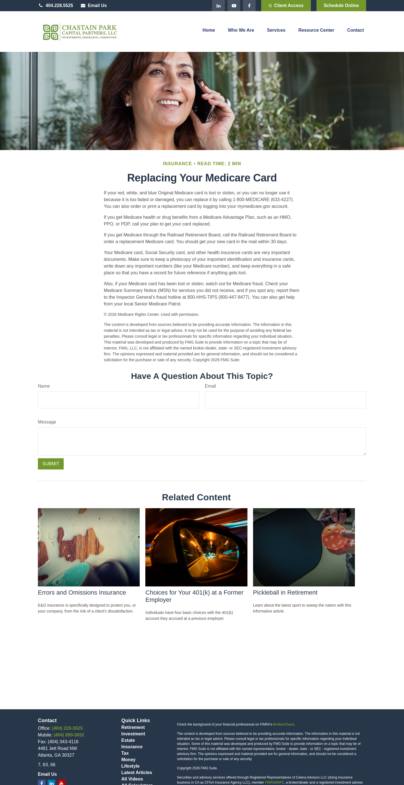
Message (47, 422)
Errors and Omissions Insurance (82, 592)
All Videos (132, 779)
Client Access (286, 5)
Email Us (93, 5)
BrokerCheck (283, 724)
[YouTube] (234, 5)
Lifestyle (130, 766)
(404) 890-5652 (69, 735)
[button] (208, 32)
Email (210, 386)
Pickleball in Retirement (285, 592)
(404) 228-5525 (67, 728)
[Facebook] (249, 5)
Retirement (133, 727)
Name (44, 386)
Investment (133, 733)
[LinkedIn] (218, 5)
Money (128, 759)
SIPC (280, 782)
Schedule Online (341, 5)
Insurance (132, 746)
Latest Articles (136, 772)
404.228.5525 (55, 5)
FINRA (270, 782)
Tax (125, 753)
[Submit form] (51, 463)
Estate (128, 740)
